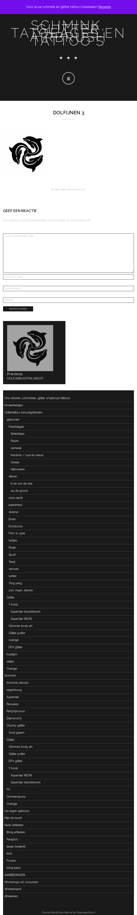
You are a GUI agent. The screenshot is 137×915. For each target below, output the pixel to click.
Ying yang (15, 583)
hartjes (13, 540)
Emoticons (16, 526)
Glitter (11, 597)
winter (13, 576)
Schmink (10, 675)
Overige (12, 668)
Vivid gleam (16, 732)
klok (9, 853)
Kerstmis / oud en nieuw (27, 455)
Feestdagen (16, 426)
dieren (13, 476)
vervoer (14, 568)
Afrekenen (11, 896)
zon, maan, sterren (21, 590)
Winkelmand (12, 889)
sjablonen (13, 419)
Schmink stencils (18, 682)
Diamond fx (14, 718)
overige (14, 640)
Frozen (11, 860)
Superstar (13, 697)
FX (8, 789)
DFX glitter (15, 647)
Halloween (18, 469)
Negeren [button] (104, 7)
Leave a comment (76, 189)
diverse (13, 512)
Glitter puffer (17, 633)
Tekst (12, 562)
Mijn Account (13, 818)
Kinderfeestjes (13, 405)
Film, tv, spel (17, 533)
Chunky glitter (16, 725)
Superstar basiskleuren (25, 611)
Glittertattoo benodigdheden (23, 412)
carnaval (16, 448)
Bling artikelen (16, 832)
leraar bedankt (16, 846)
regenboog (14, 690)
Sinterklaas (18, 433)
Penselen (13, 704)
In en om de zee (21, 483)
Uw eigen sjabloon (16, 811)
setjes (10, 661)
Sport (12, 554)
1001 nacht (16, 498)
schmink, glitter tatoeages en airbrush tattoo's (68, 33)
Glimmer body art (20, 626)
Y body (13, 604)
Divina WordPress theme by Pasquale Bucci (68, 912)
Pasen (14, 440)
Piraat (12, 547)
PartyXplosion (16, 711)
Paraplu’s (12, 839)
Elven (12, 519)
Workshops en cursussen (21, 882)
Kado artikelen (13, 825)
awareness (15, 504)
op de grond (19, 490)
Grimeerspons (16, 796)
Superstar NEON (21, 618)
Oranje (15, 462)
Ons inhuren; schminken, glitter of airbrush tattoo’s (37, 398)
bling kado (14, 867)
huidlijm (12, 654)
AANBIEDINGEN (14, 875)
